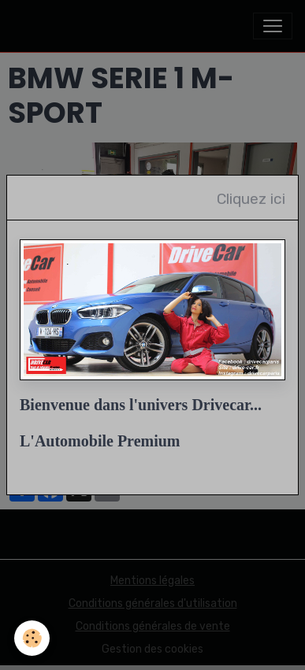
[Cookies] (32, 638)
